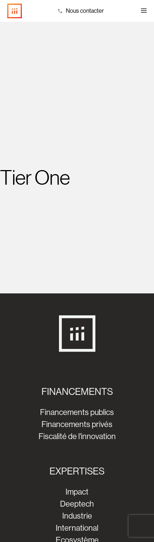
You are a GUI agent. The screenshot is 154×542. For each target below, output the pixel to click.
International (77, 528)
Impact (77, 491)
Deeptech (77, 503)
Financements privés (77, 424)
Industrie (77, 515)
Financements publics (77, 412)
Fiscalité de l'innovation (77, 436)
